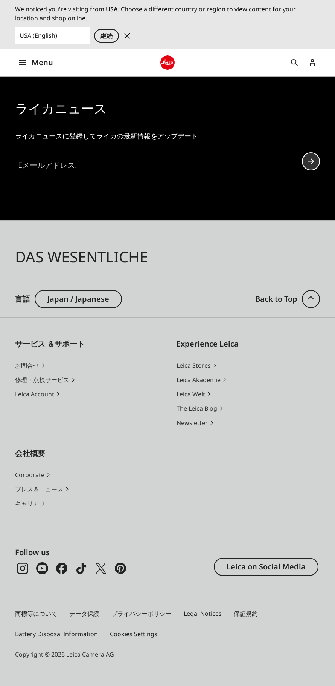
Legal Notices (203, 613)
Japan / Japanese (78, 299)
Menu (35, 62)
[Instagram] (22, 568)
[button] (311, 299)
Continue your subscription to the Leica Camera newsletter (310, 161)
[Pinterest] (120, 568)
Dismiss (127, 35)
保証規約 (246, 613)
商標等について (36, 613)
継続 (106, 36)
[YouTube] (42, 568)
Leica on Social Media (266, 567)
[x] (100, 568)
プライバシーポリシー (141, 613)
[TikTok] (81, 568)
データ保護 (84, 613)
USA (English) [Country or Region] (38, 35)
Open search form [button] (294, 62)
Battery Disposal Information (56, 634)
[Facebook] (61, 568)
